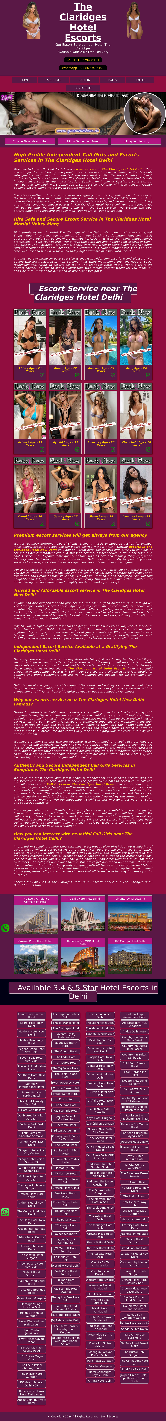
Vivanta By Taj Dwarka (100, 1273)
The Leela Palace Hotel (66, 1075)
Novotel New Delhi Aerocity (134, 1082)
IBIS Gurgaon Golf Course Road (31, 1349)
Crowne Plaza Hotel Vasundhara (134, 1290)
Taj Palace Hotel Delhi (66, 1320)
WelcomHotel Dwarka (100, 1279)
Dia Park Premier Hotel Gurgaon (134, 1299)
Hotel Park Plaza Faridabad (100, 1319)
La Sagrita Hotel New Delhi (135, 1255)
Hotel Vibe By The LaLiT (100, 1336)
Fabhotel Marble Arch (100, 1034)
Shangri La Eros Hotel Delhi (66, 1299)
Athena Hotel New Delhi (31, 1204)
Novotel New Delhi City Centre (100, 1131)
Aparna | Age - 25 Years (101, 370)
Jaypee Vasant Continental (65, 1118)
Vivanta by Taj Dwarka (130, 898)
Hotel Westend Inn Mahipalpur (31, 1323)
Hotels (140, 79)
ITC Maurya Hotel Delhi (130, 941)
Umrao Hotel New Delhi (31, 1248)
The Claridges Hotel (66, 1028)
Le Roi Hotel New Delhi (31, 1024)
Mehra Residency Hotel (31, 1042)
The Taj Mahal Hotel (66, 1022)
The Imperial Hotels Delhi (66, 1016)
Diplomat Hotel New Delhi (100, 1076)
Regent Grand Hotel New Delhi (31, 1050)
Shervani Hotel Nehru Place (31, 1068)
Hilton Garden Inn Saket (83, 141)
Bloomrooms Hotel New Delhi (100, 1050)
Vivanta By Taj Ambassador (65, 1035)
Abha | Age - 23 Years (29, 370)
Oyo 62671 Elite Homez (134, 1091)
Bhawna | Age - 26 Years (100, 444)
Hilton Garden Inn (66, 1130)
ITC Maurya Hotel (65, 1062)
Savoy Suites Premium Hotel (134, 1157)
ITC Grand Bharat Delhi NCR (31, 1384)
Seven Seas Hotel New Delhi (31, 1059)
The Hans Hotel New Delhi (31, 1221)
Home (25, 79)
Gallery (84, 79)
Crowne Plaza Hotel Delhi (100, 1235)
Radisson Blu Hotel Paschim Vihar (134, 1108)
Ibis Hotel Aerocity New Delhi (31, 1103)
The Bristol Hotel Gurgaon (134, 1353)
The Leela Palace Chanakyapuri (31, 1366)
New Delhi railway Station (135, 1203)
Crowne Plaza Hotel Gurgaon (134, 1273)
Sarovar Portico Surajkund (134, 1336)
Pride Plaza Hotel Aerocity (66, 1273)
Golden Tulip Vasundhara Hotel (134, 1016)
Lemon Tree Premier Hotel (31, 1016)
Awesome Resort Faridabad (100, 1287)
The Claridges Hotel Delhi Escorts (97, 668)
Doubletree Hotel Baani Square (134, 1307)
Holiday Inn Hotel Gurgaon (31, 1314)
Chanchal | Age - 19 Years (136, 444)
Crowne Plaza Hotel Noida (31, 1195)
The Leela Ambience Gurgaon (31, 1187)
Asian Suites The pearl (100, 1041)
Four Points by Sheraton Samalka (31, 1134)
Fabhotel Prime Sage (134, 1233)
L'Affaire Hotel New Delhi (100, 1102)
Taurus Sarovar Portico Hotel (31, 1094)
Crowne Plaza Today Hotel (66, 1161)
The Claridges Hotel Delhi (100, 1226)
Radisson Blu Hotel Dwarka (65, 1290)
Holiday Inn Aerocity (136, 141)
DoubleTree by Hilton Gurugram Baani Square (66, 1341)
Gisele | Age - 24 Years (100, 518)
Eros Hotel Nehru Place (65, 1195)
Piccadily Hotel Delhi (65, 1265)
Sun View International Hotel (31, 1085)
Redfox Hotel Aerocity (134, 1323)
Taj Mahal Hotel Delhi (66, 1314)
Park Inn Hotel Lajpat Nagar (100, 1148)
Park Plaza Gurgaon (100, 1360)
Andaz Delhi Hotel (134, 1031)
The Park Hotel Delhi (100, 1248)
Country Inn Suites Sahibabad (134, 1056)
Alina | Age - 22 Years (65, 370)
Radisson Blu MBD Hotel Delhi (83, 943)
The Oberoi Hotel (66, 1051)
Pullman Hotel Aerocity (66, 1281)
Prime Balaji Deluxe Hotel (31, 1239)
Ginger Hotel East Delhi (31, 1143)
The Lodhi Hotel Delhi (100, 1022)
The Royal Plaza (65, 1219)
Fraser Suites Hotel (65, 1093)
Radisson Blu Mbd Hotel (66, 1152)
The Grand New (134, 1182)
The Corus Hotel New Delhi (31, 1213)
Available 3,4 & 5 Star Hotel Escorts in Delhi (88, 992)
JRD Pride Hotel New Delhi (100, 1093)
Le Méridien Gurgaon (100, 1123)
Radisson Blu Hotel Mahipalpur (100, 1174)
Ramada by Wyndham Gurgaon (134, 1316)
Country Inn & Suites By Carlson (66, 1138)
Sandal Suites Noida (134, 1329)
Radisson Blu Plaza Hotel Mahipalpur (31, 1393)
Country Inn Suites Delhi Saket (134, 1039)
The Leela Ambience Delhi (100, 1209)
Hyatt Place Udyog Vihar (31, 1340)
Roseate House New (134, 1141)
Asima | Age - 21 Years (30, 444)
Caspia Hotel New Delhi (100, 1058)
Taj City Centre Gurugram (134, 1166)
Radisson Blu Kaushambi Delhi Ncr (134, 1117)
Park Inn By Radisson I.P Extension (134, 1100)
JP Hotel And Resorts (31, 1109)
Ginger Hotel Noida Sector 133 (31, 1169)
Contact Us (83, 88)
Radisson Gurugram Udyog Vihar (134, 1134)
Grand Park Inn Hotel (134, 1248)
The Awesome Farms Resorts (134, 1175)
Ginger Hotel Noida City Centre (31, 1152)
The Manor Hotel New (100, 1028)
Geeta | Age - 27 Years (65, 518)
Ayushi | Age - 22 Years (65, 444)
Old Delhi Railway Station (134, 1212)
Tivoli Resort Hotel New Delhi (31, 1265)
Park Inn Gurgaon (100, 1366)
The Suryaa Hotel (65, 1105)
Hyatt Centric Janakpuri (31, 1332)
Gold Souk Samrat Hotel (134, 1065)
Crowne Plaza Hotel (66, 1088)
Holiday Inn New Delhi (66, 1212)
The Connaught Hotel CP (134, 1362)
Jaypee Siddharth (65, 1233)
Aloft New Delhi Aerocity (100, 1111)
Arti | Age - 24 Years (136, 370)
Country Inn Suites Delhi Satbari (134, 1047)
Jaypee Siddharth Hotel (65, 1044)
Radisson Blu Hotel (65, 1110)
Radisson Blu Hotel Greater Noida (100, 1166)
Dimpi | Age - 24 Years (30, 518)
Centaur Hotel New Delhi (100, 1067)
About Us (54, 79)
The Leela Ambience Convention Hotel (35, 900)
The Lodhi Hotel (65, 1057)
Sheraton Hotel (66, 1124)
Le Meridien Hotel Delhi (66, 1258)
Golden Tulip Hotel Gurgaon (31, 1178)
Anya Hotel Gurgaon (100, 1118)
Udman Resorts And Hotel (31, 1282)
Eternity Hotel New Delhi (134, 1226)
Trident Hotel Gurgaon (31, 1274)
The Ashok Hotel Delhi (100, 1218)
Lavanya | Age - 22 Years (136, 518)
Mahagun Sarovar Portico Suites (100, 1353)
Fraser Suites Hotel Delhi (65, 1204)
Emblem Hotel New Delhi (100, 1085)
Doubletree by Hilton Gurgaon (31, 1117)
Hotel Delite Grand (100, 1294)
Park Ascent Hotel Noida (100, 1139)
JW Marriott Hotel (65, 1173)
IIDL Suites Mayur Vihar (31, 1358)
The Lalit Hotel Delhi (100, 1242)
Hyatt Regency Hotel (66, 1082)
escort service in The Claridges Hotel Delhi (108, 169)
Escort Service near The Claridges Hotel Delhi (85, 292)
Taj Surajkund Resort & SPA (134, 1345)
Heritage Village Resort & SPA (31, 1305)
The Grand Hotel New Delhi (134, 1189)
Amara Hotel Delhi (100, 1380)
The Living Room (134, 1196)
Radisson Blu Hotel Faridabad (100, 1327)
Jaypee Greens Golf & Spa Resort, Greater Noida (134, 1378)
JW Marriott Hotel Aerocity (65, 1250)
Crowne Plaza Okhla (66, 1187)
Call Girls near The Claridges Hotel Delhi (80, 784)
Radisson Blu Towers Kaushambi (100, 1183)
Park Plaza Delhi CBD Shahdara (100, 1157)
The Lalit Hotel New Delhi (83, 898)
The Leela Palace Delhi (100, 1016)
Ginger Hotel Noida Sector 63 (31, 1160)
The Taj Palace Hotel (66, 1068)
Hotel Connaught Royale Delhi (100, 1373)
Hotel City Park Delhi (134, 1369)
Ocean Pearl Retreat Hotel (31, 1230)
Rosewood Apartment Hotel (134, 1149)
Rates (112, 79)
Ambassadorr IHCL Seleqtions (134, 1024)
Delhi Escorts (109, 1416)
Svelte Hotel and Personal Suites (66, 1308)
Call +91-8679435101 (83, 60)
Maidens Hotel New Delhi (31, 1033)
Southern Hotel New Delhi (31, 1077)
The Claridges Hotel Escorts (83, 22)
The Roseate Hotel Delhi (100, 1255)
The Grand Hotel (66, 1144)
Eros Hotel (66, 1099)
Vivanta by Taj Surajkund (100, 1301)
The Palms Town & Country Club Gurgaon (66, 1329)
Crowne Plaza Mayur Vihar (30, 141)
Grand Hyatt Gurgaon (31, 1298)
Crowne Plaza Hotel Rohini (35, 941)
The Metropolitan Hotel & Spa (100, 1200)
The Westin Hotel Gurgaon (31, 1256)
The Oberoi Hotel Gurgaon (100, 1192)
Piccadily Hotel (66, 1167)
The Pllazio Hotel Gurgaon (31, 1375)
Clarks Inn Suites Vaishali (100, 1345)
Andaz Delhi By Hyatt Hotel (31, 1401)
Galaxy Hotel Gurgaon (134, 1241)
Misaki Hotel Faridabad (100, 1310)
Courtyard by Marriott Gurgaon (134, 1264)
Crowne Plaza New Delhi (66, 1181)
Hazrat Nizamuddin (134, 1219)
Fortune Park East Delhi (31, 1126)
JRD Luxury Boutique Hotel (31, 1291)
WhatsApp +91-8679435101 (83, 68)
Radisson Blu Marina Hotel (134, 1126)
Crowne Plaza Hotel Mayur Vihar (134, 1281)
